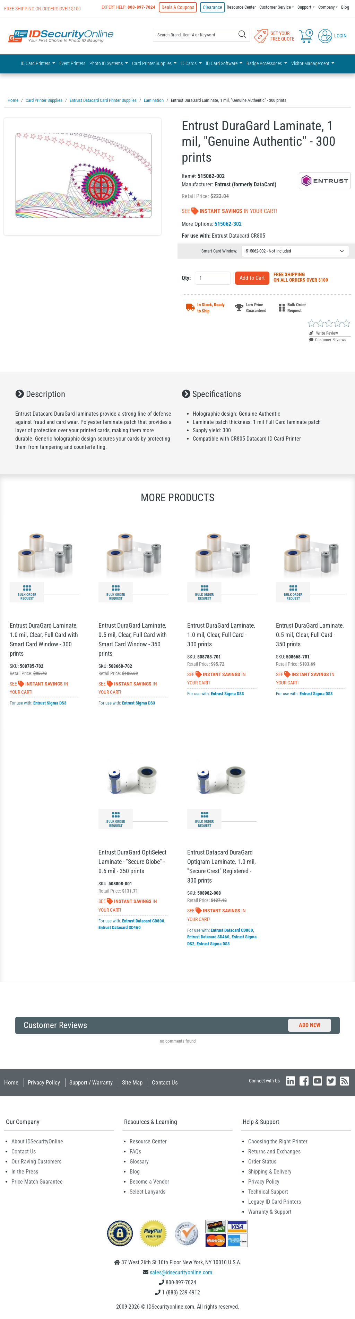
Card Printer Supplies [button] (152, 63)
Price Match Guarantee (37, 1180)
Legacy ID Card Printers (274, 1200)
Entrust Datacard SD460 (119, 926)
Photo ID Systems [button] (106, 63)
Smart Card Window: (219, 250)
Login (332, 35)
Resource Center (241, 7)
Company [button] (326, 7)
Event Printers (72, 63)
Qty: (186, 277)
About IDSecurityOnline (37, 1140)
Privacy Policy (44, 1081)
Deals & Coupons (183, 7)
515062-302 (228, 223)
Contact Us (165, 1081)
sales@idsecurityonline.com (181, 1271)
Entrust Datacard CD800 (143, 919)
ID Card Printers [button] (36, 63)
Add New (309, 1024)
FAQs (135, 1150)
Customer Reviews (327, 338)
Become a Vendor (149, 1180)
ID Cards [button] (189, 63)
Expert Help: (135, 7)
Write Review (323, 332)
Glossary (139, 1160)
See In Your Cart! (229, 210)
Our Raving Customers (36, 1160)
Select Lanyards (147, 1190)
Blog (345, 7)
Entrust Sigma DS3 (50, 702)
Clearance (214, 7)
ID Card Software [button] (222, 63)
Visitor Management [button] (310, 63)
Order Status (262, 1160)
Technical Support (268, 1190)
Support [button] (304, 7)
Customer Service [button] (275, 7)
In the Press (24, 1170)
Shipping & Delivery (270, 1170)
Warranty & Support (270, 1210)
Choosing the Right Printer (278, 1140)
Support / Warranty (91, 1081)
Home (11, 1081)
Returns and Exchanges (274, 1150)
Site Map (132, 1081)
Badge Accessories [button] (264, 63)
